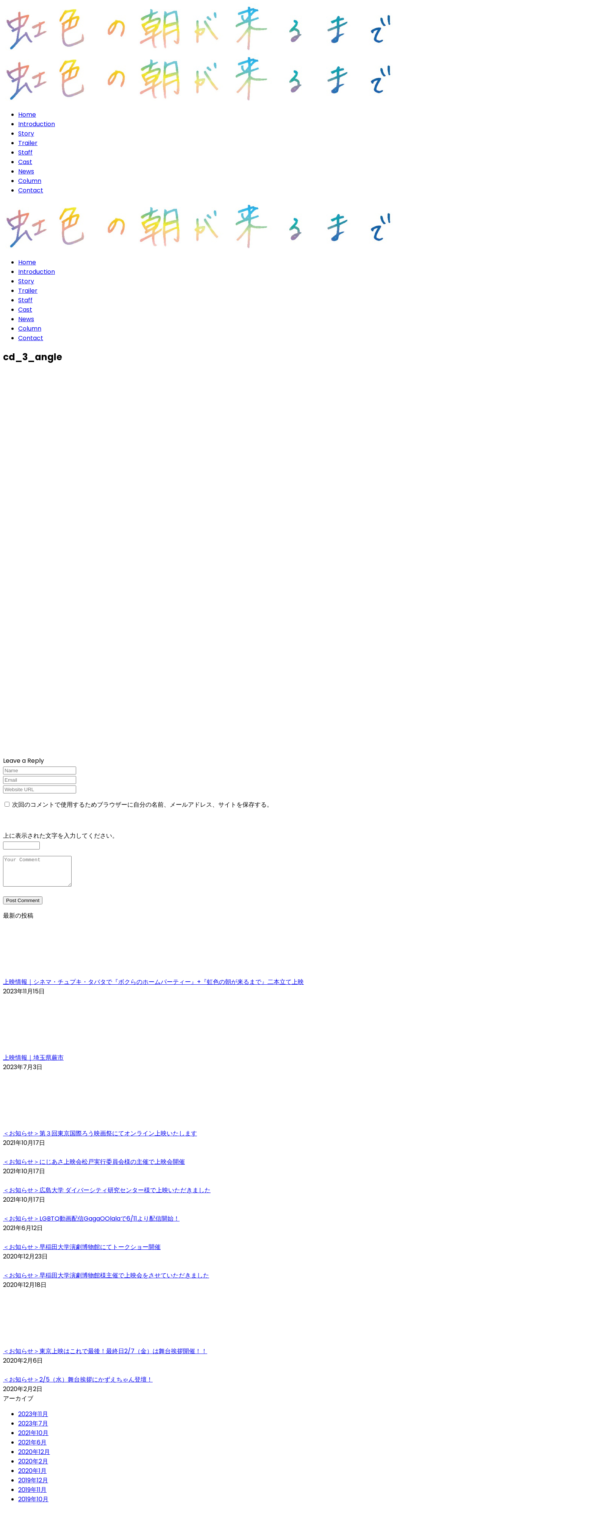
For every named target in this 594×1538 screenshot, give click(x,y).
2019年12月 (33, 1486)
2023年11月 (33, 1419)
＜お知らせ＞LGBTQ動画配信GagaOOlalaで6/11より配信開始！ (91, 1224)
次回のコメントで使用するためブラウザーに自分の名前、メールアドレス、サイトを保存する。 (142, 804)
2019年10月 (33, 1505)
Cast (25, 162)
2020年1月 (32, 1476)
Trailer (28, 143)
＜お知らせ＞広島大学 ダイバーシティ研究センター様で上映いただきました (107, 1195)
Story (26, 133)
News (26, 171)
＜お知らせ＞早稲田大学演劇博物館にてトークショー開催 (82, 1252)
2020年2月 (33, 1467)
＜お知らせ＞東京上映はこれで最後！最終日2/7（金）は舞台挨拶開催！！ (105, 1356)
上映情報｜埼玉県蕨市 (33, 1063)
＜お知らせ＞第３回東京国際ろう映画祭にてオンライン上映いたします (100, 1139)
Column (29, 180)
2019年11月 (32, 1495)
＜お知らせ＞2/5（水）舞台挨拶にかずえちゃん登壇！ (78, 1385)
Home (27, 114)
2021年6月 (32, 1448)
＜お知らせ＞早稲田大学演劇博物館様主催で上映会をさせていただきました (106, 1281)
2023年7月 (33, 1429)
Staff (25, 152)
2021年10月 (33, 1438)
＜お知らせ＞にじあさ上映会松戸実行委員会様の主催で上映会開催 (94, 1167)
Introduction (36, 124)
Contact (30, 190)
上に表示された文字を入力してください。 (60, 835)
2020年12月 (34, 1457)
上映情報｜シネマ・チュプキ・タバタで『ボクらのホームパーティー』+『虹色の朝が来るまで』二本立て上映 (153, 987)
